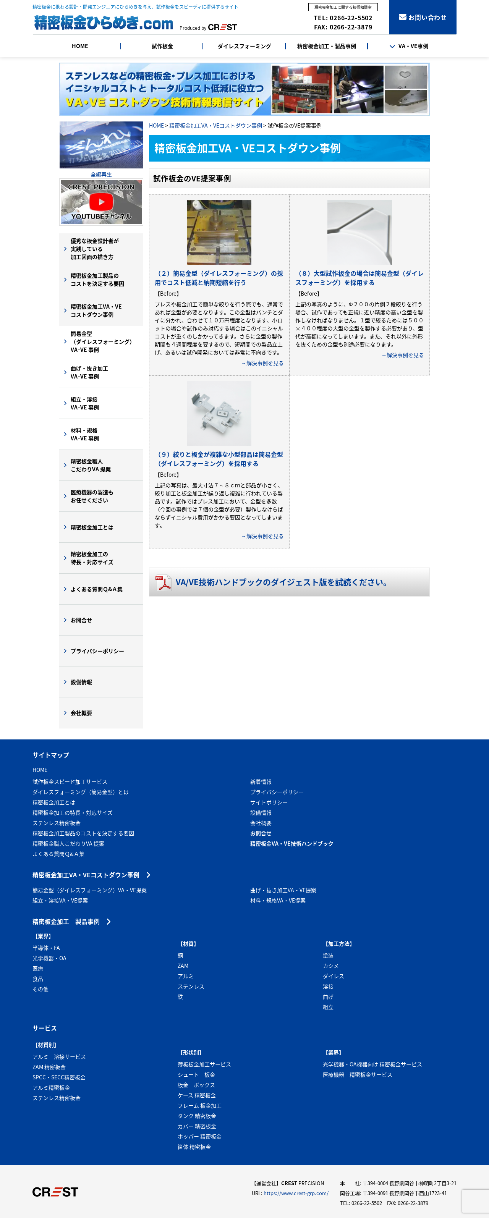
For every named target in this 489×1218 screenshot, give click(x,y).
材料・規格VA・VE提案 (278, 900)
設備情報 (81, 682)
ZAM (183, 965)
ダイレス (333, 976)
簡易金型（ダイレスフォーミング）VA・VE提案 (89, 890)
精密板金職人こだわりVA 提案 (91, 465)
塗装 (328, 955)
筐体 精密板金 (194, 1146)
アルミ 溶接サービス (59, 1056)
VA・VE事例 (408, 46)
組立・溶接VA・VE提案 (60, 900)
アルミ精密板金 (51, 1087)
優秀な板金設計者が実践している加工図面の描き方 (95, 248)
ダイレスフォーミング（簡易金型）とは (80, 792)
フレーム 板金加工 (200, 1105)
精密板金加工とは (92, 527)
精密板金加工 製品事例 (66, 921)
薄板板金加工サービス (204, 1064)
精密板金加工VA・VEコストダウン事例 (215, 125)
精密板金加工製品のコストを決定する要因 (97, 279)
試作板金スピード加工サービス (69, 781)
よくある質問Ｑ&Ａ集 (97, 589)
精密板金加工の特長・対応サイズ (92, 558)
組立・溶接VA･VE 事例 (85, 403)
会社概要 (81, 713)
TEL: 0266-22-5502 (343, 17)
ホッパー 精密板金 (200, 1136)
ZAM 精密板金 (49, 1067)
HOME (80, 46)
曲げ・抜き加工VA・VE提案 (283, 890)
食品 (37, 978)
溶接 (328, 986)
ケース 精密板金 (197, 1095)
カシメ (331, 965)
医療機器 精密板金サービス (357, 1074)
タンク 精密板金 (197, 1115)
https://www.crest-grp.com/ (296, 1193)
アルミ (186, 976)
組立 (328, 1007)
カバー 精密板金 (197, 1126)
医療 (37, 968)
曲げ (328, 996)
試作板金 (162, 46)
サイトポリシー (269, 802)
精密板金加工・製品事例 (326, 46)
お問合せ (81, 620)
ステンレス (191, 986)
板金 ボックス (196, 1085)
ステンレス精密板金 (56, 823)
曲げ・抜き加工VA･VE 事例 (89, 372)
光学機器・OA (49, 958)
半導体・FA (46, 947)
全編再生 (101, 174)
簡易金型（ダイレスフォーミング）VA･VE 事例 (103, 341)
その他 (40, 989)
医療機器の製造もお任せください (92, 496)
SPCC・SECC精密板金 (59, 1077)
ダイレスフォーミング (244, 46)
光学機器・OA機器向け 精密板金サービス (372, 1064)
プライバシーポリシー (97, 651)
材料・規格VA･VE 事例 (85, 434)
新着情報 (261, 781)
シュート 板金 (196, 1074)
